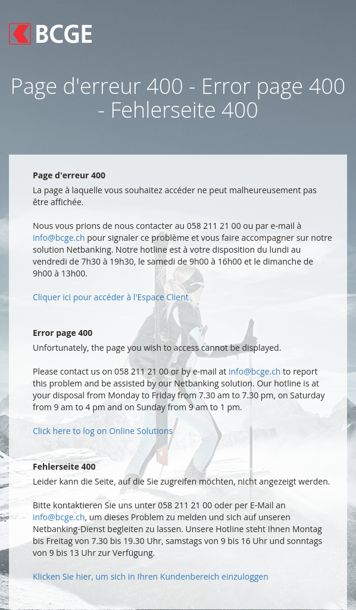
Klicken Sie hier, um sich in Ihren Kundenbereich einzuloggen (150, 576)
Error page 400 (62, 332)
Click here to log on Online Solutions (103, 430)
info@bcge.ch (59, 237)
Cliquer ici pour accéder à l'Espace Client (111, 297)
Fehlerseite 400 (64, 466)
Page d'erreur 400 (69, 175)
